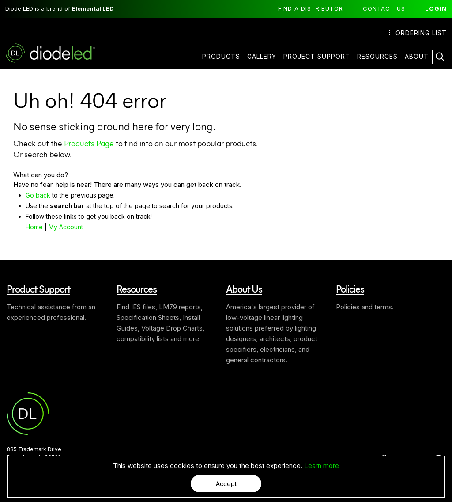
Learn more (321, 465)
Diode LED (57, 53)
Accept (226, 483)
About (417, 56)
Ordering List (418, 33)
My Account (66, 226)
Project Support (316, 56)
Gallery (261, 56)
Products (221, 56)
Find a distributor (310, 8)
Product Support (38, 288)
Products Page (89, 142)
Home (34, 226)
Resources (377, 56)
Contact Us (384, 8)
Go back (38, 194)
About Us (244, 288)
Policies (350, 288)
